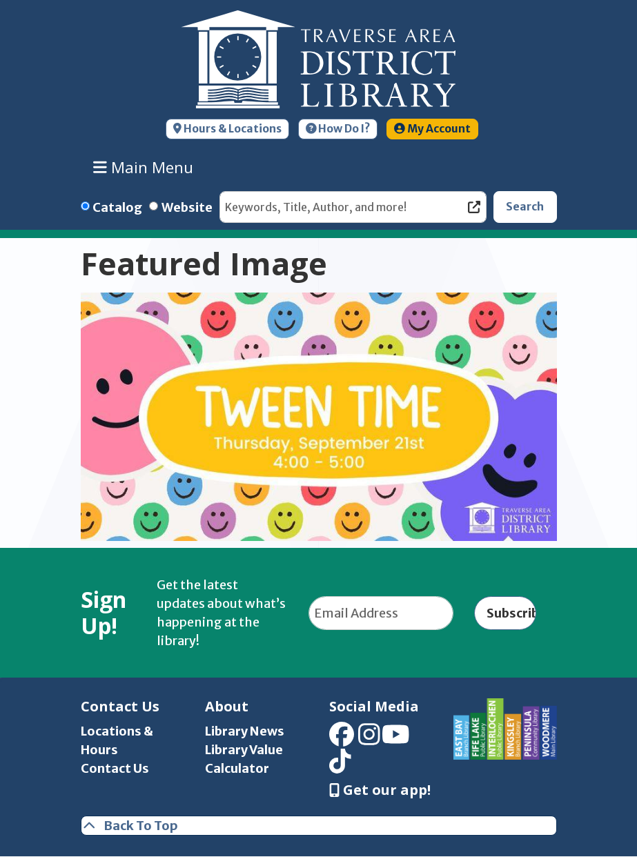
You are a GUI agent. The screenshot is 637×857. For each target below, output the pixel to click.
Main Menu (143, 167)
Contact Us (115, 768)
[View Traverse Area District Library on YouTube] (396, 739)
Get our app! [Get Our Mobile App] (380, 790)
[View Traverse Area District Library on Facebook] (341, 739)
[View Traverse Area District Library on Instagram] (369, 739)
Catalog (117, 207)
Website (187, 207)
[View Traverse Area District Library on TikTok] (340, 766)
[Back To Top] (319, 826)
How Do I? (338, 128)
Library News (244, 731)
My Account (432, 128)
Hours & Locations (227, 128)
